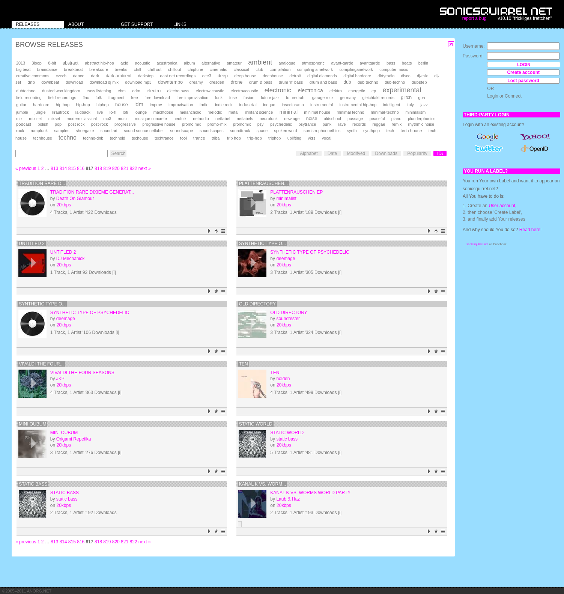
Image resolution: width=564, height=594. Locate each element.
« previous (25, 168)
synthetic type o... (262, 243)
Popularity (417, 153)
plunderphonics (421, 118)
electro (154, 90)
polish (43, 124)
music (123, 118)
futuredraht (295, 97)
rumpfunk (39, 130)
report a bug (474, 18)
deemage (285, 258)
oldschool (332, 118)
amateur (234, 63)
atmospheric (313, 63)
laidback (82, 112)
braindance (47, 69)
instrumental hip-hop (358, 104)
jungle (40, 112)
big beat (23, 69)
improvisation (180, 104)
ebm (122, 91)
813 (54, 168)
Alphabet (308, 153)
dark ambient (119, 75)
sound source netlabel (144, 130)
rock (20, 130)
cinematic (218, 69)
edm (136, 91)
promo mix (191, 124)
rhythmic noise (421, 124)
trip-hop (254, 138)
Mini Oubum (32, 424)
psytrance (307, 124)
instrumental (321, 104)
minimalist (286, 198)
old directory (257, 304)
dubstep (419, 82)
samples (61, 130)
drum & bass (260, 82)
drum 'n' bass (291, 82)
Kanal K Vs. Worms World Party (310, 492)
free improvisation (192, 97)
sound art (109, 130)
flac (86, 97)
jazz (424, 104)
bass (391, 63)
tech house (411, 130)
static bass (287, 439)
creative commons (33, 76)
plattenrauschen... (263, 183)
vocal (326, 138)
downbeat (50, 82)
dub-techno (395, 82)
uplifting (294, 138)
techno (68, 137)
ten (243, 364)
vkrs (311, 138)
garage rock (323, 97)
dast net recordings (178, 76)
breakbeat (73, 69)
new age (291, 118)
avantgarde (370, 63)
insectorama (293, 104)
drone (237, 82)
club (259, 69)
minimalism (415, 112)
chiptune (195, 69)
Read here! (530, 229)
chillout (174, 69)
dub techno (368, 82)
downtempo (170, 82)
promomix (242, 124)
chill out (154, 69)
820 (116, 168)
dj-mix (422, 76)
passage (355, 118)
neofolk (179, 118)
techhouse (42, 138)
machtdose (163, 112)
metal (233, 112)
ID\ (440, 153)
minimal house (317, 112)
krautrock (60, 112)
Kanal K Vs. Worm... (262, 484)
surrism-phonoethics (322, 130)
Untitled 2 (32, 243)
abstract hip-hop (99, 63)
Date (332, 153)
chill (137, 69)
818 (98, 168)
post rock (76, 124)
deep (223, 75)
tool (183, 138)
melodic (215, 112)
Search (118, 153)
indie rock (223, 104)
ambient (260, 62)
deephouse (273, 76)
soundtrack (240, 130)
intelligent (391, 104)
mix (19, 118)
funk (219, 97)
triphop (274, 138)
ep (373, 91)
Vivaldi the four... (41, 364)
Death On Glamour (75, 198)
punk (327, 124)
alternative (211, 63)
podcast (23, 124)
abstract (70, 63)
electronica (310, 90)
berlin (423, 63)
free (134, 97)
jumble (22, 112)
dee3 (206, 76)
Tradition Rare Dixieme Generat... (92, 192)
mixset (54, 118)
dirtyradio (386, 76)
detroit (295, 76)
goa (421, 97)
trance (199, 138)
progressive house (158, 124)
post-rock (99, 124)
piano (396, 118)
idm (138, 104)
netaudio (201, 118)
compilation (280, 69)
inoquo (269, 104)
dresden (216, 82)
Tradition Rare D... (42, 183)
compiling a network (315, 69)
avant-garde (342, 63)
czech (61, 76)
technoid (117, 138)
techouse (140, 138)
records (359, 124)
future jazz (270, 97)
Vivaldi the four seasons (82, 372)
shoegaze (85, 130)
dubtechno (26, 91)
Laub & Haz (288, 499)
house (121, 104)
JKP (60, 378)
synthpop (371, 130)
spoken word (285, 130)
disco (406, 76)
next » (144, 168)
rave (342, 124)
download (74, 82)
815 (72, 168)
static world (255, 424)
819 (107, 168)
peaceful (377, 118)
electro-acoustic (210, 91)
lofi (125, 112)
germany (348, 97)
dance (78, 76)
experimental (401, 90)
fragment (116, 97)
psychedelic (281, 124)
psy (260, 124)
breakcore (98, 69)
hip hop (62, 104)
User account (502, 205)
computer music (393, 69)
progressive (125, 124)
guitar (21, 104)
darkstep (145, 76)
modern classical (81, 118)
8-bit (52, 63)
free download (157, 97)
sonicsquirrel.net (477, 244)
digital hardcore (357, 76)
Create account (523, 72)
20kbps (63, 205)
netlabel (222, 118)
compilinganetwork (356, 69)
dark (95, 76)
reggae (378, 124)
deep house (245, 76)
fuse (233, 97)
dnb (31, 82)
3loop (36, 63)
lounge (141, 112)
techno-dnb (93, 138)
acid (124, 63)
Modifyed (356, 153)
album (189, 63)
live (100, 112)
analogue (287, 63)
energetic (356, 91)
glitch (406, 97)
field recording (29, 97)
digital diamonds (322, 76)
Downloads (386, 153)
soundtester (288, 318)
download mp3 (138, 82)
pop (58, 124)
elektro (335, 91)
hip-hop (83, 104)
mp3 (107, 118)
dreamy (196, 82)
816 (80, 168)
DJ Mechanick (70, 258)
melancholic (190, 112)
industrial (248, 104)
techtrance (164, 138)
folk (98, 97)
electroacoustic (244, 91)
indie (204, 104)
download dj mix (104, 82)
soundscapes (212, 130)
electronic (278, 90)
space (262, 130)
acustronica (166, 63)
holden (283, 378)
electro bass (178, 91)
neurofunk (269, 118)
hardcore (41, 104)
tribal (216, 138)
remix (397, 124)
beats (407, 63)
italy (410, 104)
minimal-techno (385, 112)
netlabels (245, 118)
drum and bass (323, 82)
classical (241, 69)
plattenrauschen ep (296, 192)
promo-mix (217, 124)
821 (124, 168)
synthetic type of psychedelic (309, 252)
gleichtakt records (378, 97)
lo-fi (113, 112)
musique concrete (151, 118)
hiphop (102, 104)
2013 (20, 63)
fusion (249, 97)
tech (390, 130)
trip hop (234, 138)
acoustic (142, 63)
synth (351, 130)
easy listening (99, 91)
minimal (289, 112)
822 (133, 168)
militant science (259, 112)
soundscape (181, 130)
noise (311, 118)
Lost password (523, 80)
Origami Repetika (73, 439)
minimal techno (350, 112)
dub (347, 82)
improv (156, 104)
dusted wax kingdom (61, 91)
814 (63, 168)
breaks (121, 69)
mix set (35, 118)
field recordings (62, 97)
